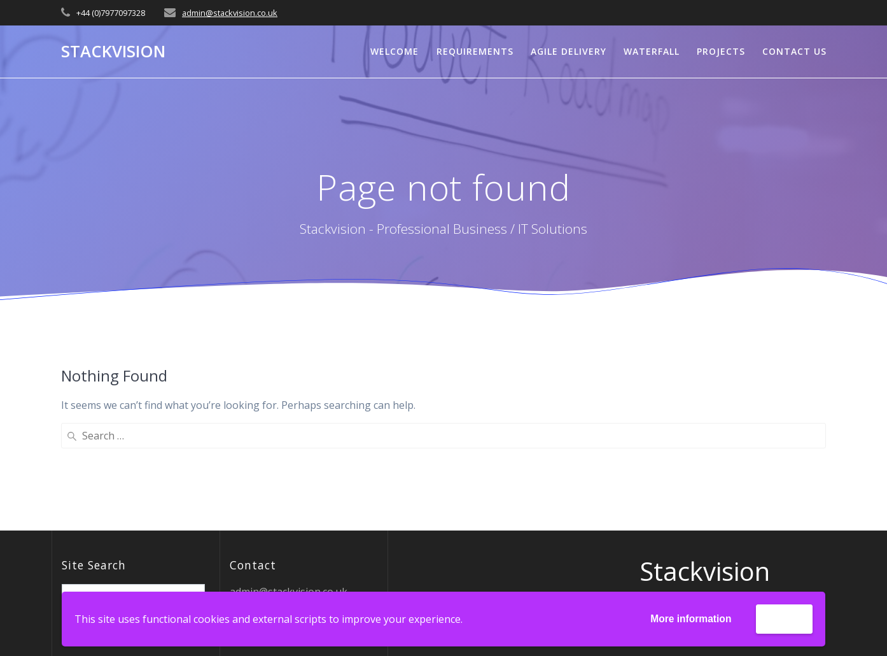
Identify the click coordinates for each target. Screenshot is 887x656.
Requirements (475, 51)
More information (688, 618)
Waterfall (652, 51)
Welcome (394, 51)
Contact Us (794, 51)
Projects (721, 51)
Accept (783, 618)
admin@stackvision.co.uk (229, 12)
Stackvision (113, 51)
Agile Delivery (568, 51)
